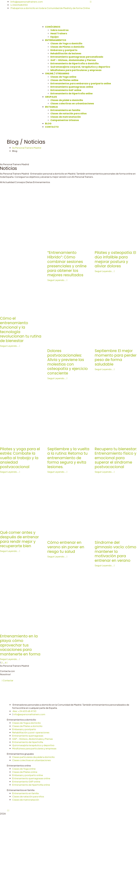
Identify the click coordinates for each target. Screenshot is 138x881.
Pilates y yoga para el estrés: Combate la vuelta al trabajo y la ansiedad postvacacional (20, 457)
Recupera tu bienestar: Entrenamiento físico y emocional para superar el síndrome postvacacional (116, 457)
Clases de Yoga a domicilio (26, 722)
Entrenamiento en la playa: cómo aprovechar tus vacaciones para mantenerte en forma (20, 645)
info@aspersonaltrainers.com (26, 1)
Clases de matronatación (25, 799)
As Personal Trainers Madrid (26, 147)
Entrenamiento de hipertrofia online (31, 784)
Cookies (69, 804)
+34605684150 (19, 4)
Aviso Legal (45, 804)
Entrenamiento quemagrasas (27, 735)
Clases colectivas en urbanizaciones (31, 760)
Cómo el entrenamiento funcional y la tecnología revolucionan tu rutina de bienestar (20, 329)
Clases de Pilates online (24, 771)
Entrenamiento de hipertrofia (27, 742)
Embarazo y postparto (24, 729)
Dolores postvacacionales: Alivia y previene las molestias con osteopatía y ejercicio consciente (67, 362)
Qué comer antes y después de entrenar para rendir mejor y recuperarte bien (19, 539)
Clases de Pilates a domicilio (27, 726)
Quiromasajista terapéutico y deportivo (33, 745)
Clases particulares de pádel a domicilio (33, 756)
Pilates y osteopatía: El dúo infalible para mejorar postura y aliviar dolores (115, 259)
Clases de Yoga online (24, 768)
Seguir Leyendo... (57, 280)
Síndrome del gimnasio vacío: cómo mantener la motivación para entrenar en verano (115, 551)
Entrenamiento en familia (25, 793)
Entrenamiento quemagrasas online (31, 778)
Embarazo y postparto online (27, 775)
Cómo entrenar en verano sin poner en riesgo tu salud (65, 547)
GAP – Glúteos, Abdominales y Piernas (32, 738)
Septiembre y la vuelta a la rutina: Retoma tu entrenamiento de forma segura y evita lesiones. (68, 457)
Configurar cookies (86, 804)
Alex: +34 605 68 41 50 (24, 711)
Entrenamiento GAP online (26, 781)
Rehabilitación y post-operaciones (30, 732)
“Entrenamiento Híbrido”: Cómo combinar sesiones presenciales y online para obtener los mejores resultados (67, 264)
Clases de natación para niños (28, 796)
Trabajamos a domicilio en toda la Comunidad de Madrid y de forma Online (50, 8)
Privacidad (58, 804)
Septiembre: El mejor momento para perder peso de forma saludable (116, 357)
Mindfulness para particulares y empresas (34, 748)
